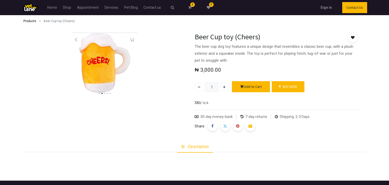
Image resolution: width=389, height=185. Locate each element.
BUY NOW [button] (288, 86)
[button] (353, 38)
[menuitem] (52, 7)
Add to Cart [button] (251, 86)
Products (29, 21)
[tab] (195, 147)
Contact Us (354, 7)
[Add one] (224, 86)
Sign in (326, 7)
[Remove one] (199, 86)
